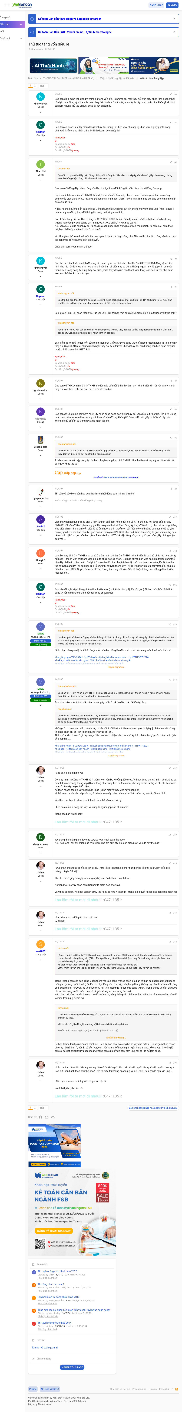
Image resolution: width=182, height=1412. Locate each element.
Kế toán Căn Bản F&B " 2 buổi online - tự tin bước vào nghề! (87, 32)
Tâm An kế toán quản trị (151, 289)
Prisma (45, 1389)
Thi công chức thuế (154, 271)
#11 (127, 654)
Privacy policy (139, 1389)
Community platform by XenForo (71, 1398)
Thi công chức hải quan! (157, 199)
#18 (127, 1118)
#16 (127, 1021)
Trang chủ (163, 1389)
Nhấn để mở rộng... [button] (98, 1189)
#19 (127, 1153)
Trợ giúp (152, 1389)
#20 (127, 1308)
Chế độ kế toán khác (154, 251)
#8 (128, 514)
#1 (128, 94)
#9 (128, 575)
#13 (127, 748)
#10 (127, 603)
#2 (128, 124)
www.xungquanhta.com (98, 563)
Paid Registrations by (69, 1401)
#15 (127, 928)
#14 (127, 817)
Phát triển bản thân (153, 193)
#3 (128, 167)
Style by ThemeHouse (52, 1404)
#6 (128, 456)
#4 (128, 301)
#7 (128, 484)
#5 (128, 338)
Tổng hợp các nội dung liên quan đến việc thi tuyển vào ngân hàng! (159, 238)
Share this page (156, 309)
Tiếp (54, 85)
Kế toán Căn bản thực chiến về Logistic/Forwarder (81, 18)
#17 (127, 1049)
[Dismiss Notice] (173, 19)
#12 (127, 705)
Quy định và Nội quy (120, 1389)
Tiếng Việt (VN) (62, 1389)
